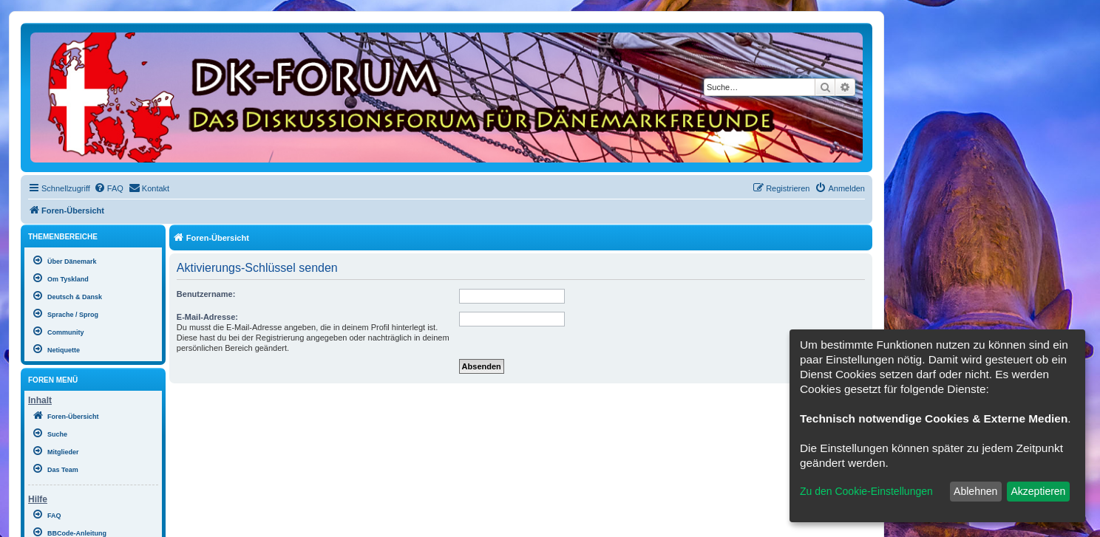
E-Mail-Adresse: (207, 316)
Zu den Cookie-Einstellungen (866, 491)
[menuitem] (108, 188)
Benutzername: (206, 294)
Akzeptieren (1038, 491)
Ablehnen (975, 491)
